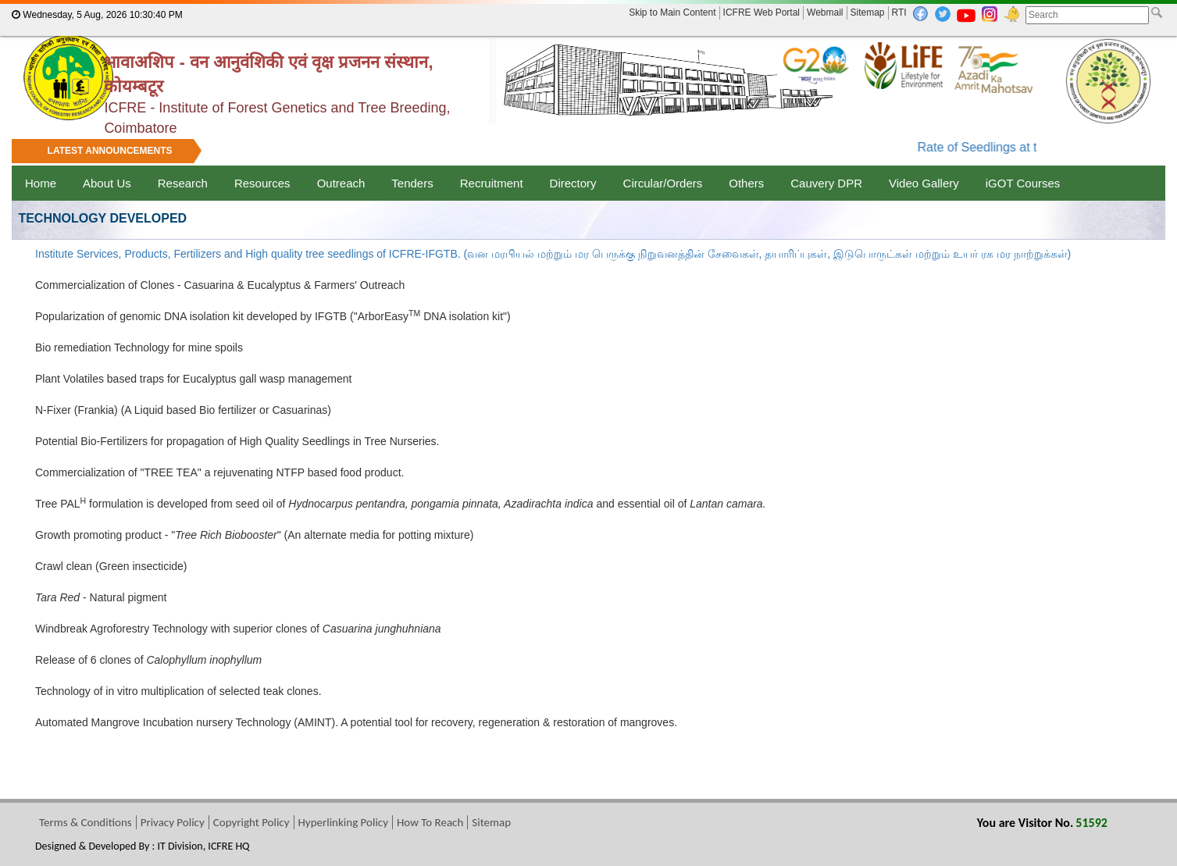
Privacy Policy (173, 822)
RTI (899, 12)
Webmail (825, 12)
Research (183, 183)
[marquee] (588, 152)
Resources (262, 183)
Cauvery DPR (826, 183)
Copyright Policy (251, 822)
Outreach (341, 183)
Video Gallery (924, 183)
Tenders (412, 183)
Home (40, 183)
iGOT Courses (1023, 183)
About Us (107, 183)
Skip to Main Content (672, 12)
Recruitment (491, 183)
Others (746, 183)
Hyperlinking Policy (343, 822)
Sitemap (868, 12)
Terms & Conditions (85, 822)
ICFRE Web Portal (761, 12)
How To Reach (430, 822)
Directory (573, 183)
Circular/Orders (663, 183)
